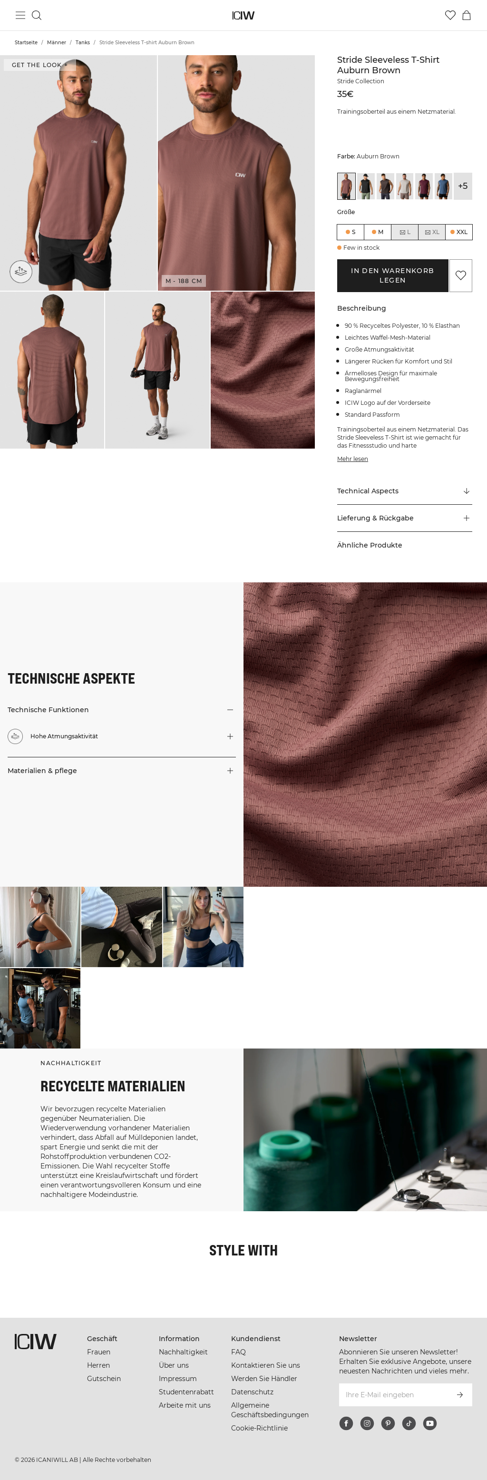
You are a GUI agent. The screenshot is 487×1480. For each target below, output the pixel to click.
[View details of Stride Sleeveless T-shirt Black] (366, 186)
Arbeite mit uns (185, 1405)
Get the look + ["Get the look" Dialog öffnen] (40, 65)
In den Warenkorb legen (392, 275)
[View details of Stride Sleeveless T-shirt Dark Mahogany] (424, 186)
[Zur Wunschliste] (450, 15)
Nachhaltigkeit (183, 1352)
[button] (78, 173)
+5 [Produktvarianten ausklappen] (463, 186)
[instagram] (367, 1423)
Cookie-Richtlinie (259, 1428)
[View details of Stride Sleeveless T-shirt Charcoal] (385, 186)
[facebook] (346, 1423)
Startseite (26, 42)
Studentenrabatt (186, 1392)
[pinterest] (388, 1423)
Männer (56, 42)
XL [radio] (431, 232)
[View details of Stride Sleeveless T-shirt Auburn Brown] (346, 186)
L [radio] (404, 232)
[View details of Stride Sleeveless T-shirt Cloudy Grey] (405, 186)
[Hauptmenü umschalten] (20, 15)
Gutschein (104, 1378)
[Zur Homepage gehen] (244, 15)
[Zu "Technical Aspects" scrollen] (404, 491)
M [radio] (380, 231)
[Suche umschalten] (37, 15)
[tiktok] (409, 1423)
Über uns (174, 1365)
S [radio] (353, 231)
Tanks (83, 42)
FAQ (238, 1352)
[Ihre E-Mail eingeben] (393, 1394)
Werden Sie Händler (264, 1378)
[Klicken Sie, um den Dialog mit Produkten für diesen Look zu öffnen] (40, 927)
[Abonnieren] (459, 1394)
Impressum (178, 1378)
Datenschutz (252, 1392)
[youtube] (429, 1423)
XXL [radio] (462, 231)
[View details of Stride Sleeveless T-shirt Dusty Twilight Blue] (443, 186)
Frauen (98, 1352)
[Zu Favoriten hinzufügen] (460, 275)
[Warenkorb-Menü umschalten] (466, 15)
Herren (98, 1365)
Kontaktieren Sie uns (265, 1365)
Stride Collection (360, 81)
